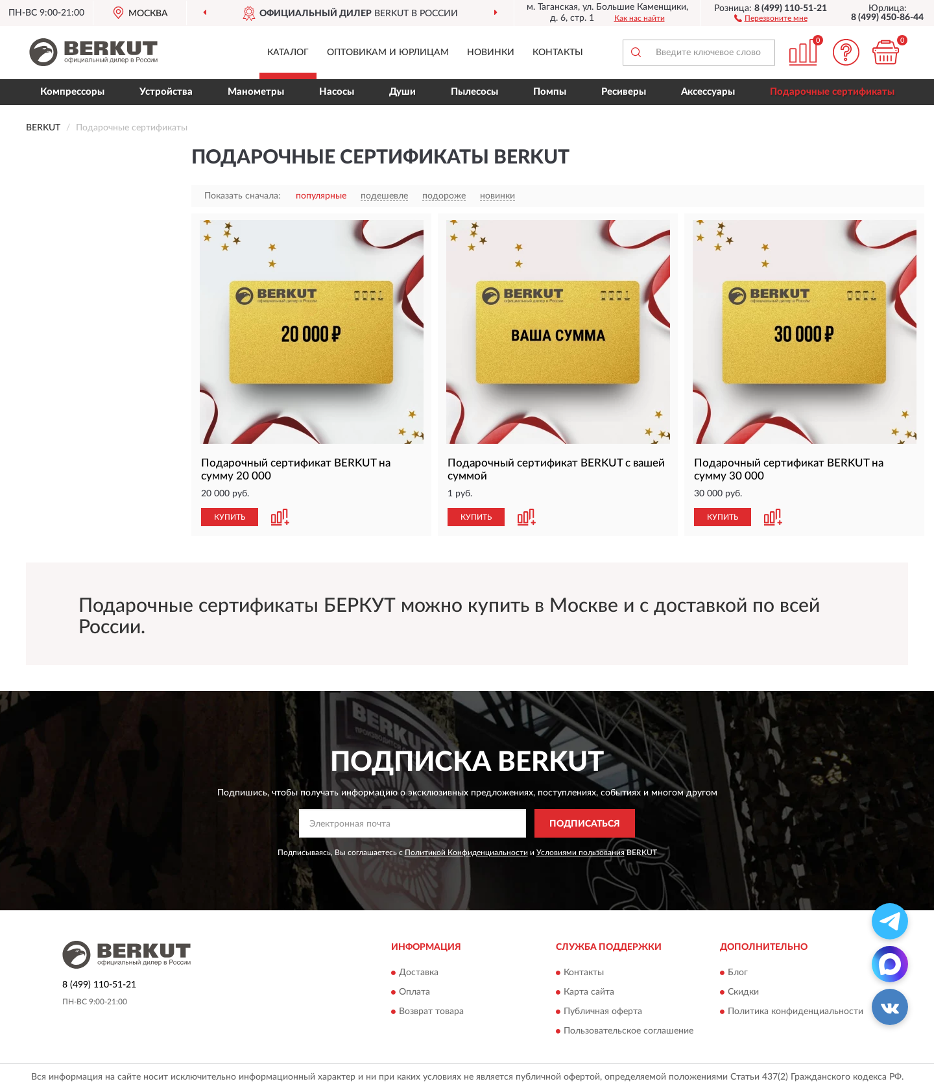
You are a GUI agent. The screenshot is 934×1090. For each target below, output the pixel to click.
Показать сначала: (242, 195)
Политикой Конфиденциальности (466, 852)
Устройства (166, 92)
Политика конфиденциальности (795, 1011)
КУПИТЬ (229, 517)
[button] (771, 17)
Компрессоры (72, 92)
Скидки (743, 992)
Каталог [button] (288, 52)
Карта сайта (589, 992)
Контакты (558, 52)
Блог (738, 972)
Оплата (414, 992)
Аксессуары (708, 92)
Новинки (490, 52)
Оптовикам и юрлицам (388, 52)
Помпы (549, 92)
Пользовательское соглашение (628, 1031)
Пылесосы (474, 92)
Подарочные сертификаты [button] (832, 92)
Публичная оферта (603, 1011)
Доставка (418, 972)
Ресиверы (623, 92)
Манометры (256, 92)
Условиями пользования (580, 852)
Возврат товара (431, 1011)
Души (402, 92)
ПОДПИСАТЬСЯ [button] (584, 824)
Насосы (336, 92)
